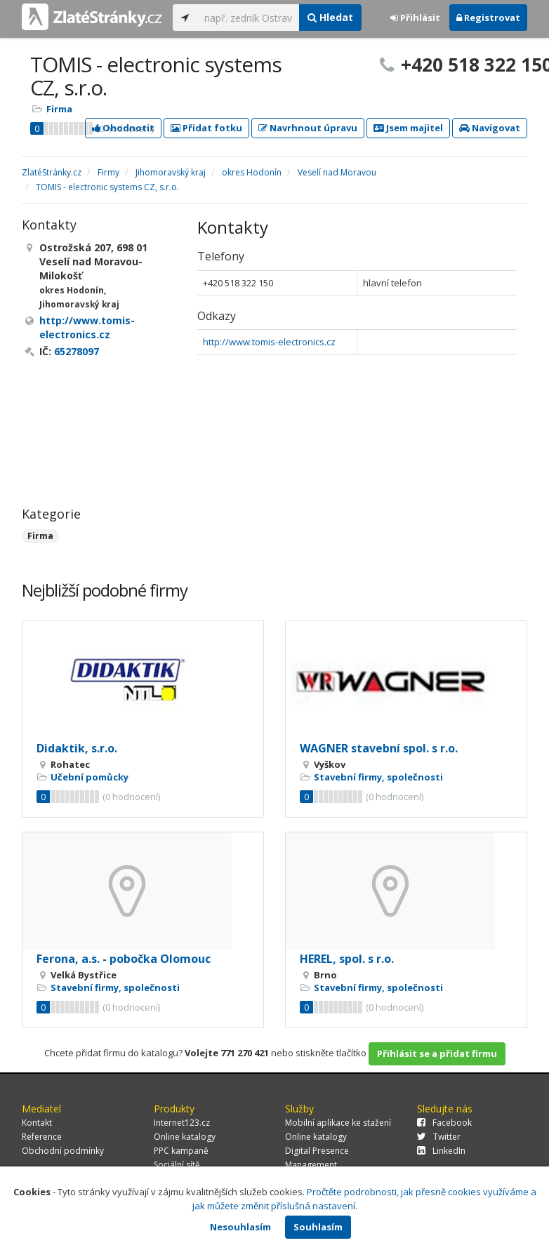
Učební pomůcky (89, 777)
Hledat (330, 17)
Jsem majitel (408, 127)
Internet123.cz (182, 1123)
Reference (42, 1137)
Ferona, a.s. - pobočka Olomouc (124, 958)
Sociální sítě (177, 1165)
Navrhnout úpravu (307, 127)
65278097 (76, 351)
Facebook (444, 1123)
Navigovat (489, 127)
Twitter (439, 1137)
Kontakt (37, 1123)
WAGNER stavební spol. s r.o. (379, 748)
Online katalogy (185, 1137)
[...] (248, 17)
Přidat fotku (206, 127)
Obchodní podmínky (63, 1151)
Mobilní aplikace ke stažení (338, 1123)
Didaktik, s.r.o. (77, 748)
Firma (59, 108)
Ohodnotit (123, 127)
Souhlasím (318, 1227)
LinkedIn (441, 1151)
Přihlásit (415, 17)
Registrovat (488, 17)
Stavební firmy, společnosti (378, 777)
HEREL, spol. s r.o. (347, 958)
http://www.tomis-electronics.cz (269, 341)
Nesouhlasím (240, 1227)
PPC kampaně (181, 1151)
